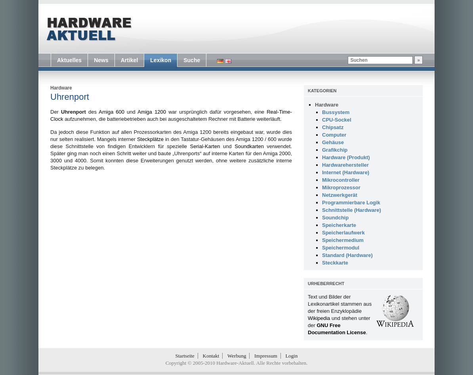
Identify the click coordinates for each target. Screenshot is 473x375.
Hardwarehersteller (345, 165)
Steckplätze (150, 139)
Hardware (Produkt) (346, 157)
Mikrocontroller (341, 180)
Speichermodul (340, 248)
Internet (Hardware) (345, 172)
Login (291, 356)
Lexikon (160, 60)
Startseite (185, 356)
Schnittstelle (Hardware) (351, 210)
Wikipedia (319, 318)
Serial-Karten (205, 146)
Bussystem (335, 112)
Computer (334, 135)
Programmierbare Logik (351, 203)
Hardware (61, 88)
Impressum (265, 356)
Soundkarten (249, 146)
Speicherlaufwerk (343, 233)
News (101, 60)
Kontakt (211, 356)
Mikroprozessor (341, 187)
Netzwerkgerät (339, 195)
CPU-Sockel (336, 120)
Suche (191, 60)
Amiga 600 (111, 112)
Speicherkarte (339, 225)
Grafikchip (334, 150)
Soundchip (335, 218)
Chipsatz (332, 127)
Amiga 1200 (151, 112)
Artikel (129, 60)
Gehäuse (333, 142)
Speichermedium (343, 240)
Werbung (236, 356)
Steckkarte (335, 263)
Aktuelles (69, 60)
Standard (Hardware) (347, 255)
